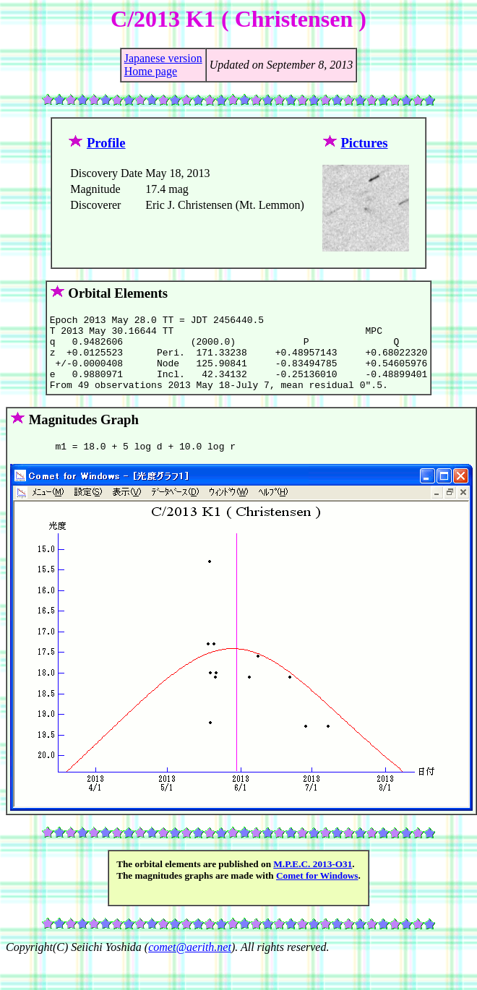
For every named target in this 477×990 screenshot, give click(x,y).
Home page (150, 71)
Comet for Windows (317, 892)
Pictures (363, 142)
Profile (106, 142)
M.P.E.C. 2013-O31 (312, 881)
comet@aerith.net (189, 964)
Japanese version (163, 58)
